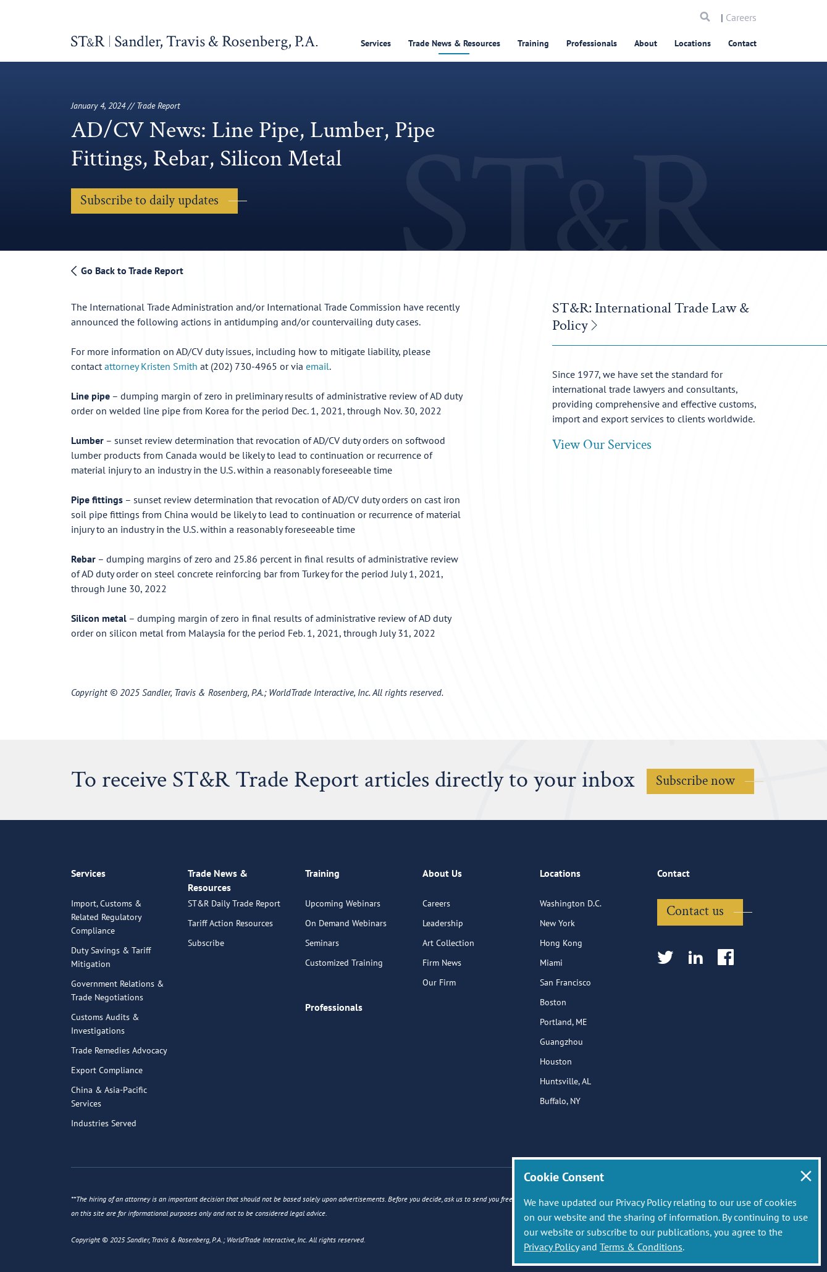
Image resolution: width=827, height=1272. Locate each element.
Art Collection (448, 992)
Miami (551, 1012)
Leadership (442, 972)
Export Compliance (107, 1119)
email (317, 366)
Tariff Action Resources (230, 984)
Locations (692, 43)
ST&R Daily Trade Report (234, 965)
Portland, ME (563, 1071)
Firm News (441, 1012)
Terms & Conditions (641, 1247)
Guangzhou (561, 1091)
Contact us (695, 960)
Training (533, 43)
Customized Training (344, 1012)
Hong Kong (561, 992)
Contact (742, 43)
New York (557, 972)
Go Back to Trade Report (127, 270)
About (645, 43)
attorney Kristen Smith (151, 366)
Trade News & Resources (454, 43)
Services (376, 43)
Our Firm (439, 1031)
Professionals (591, 43)
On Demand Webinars (346, 972)
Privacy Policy (551, 1247)
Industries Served (103, 1172)
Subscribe (206, 1004)
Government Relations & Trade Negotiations (117, 1039)
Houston (556, 1110)
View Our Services (602, 445)
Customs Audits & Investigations (105, 1073)
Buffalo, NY (560, 1150)
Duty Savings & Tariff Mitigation (111, 1006)
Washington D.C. (571, 952)
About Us (442, 927)
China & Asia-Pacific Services (109, 1146)
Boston (553, 1051)
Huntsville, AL (565, 1130)
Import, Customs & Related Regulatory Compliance (106, 966)
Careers (741, 17)
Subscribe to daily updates (149, 200)
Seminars (322, 992)
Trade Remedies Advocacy (119, 1099)
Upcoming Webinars (342, 952)
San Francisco (565, 1031)
